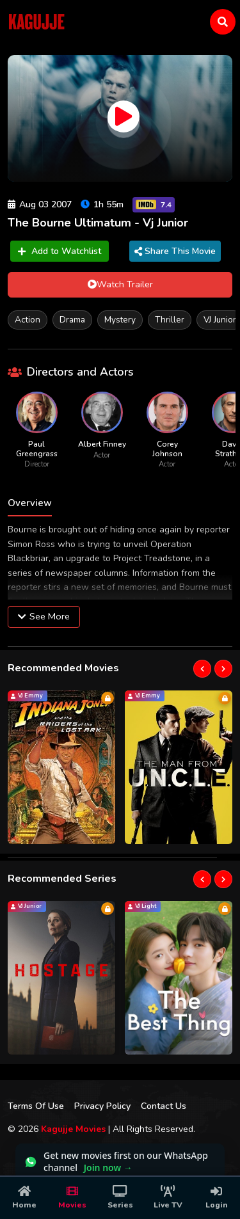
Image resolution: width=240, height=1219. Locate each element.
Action (27, 320)
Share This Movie (175, 251)
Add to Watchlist (59, 251)
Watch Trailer (120, 284)
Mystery (120, 320)
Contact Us (163, 1106)
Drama (72, 320)
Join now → (108, 1167)
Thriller (169, 320)
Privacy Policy (102, 1106)
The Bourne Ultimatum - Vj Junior (98, 222)
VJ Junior (220, 320)
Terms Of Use (36, 1106)
